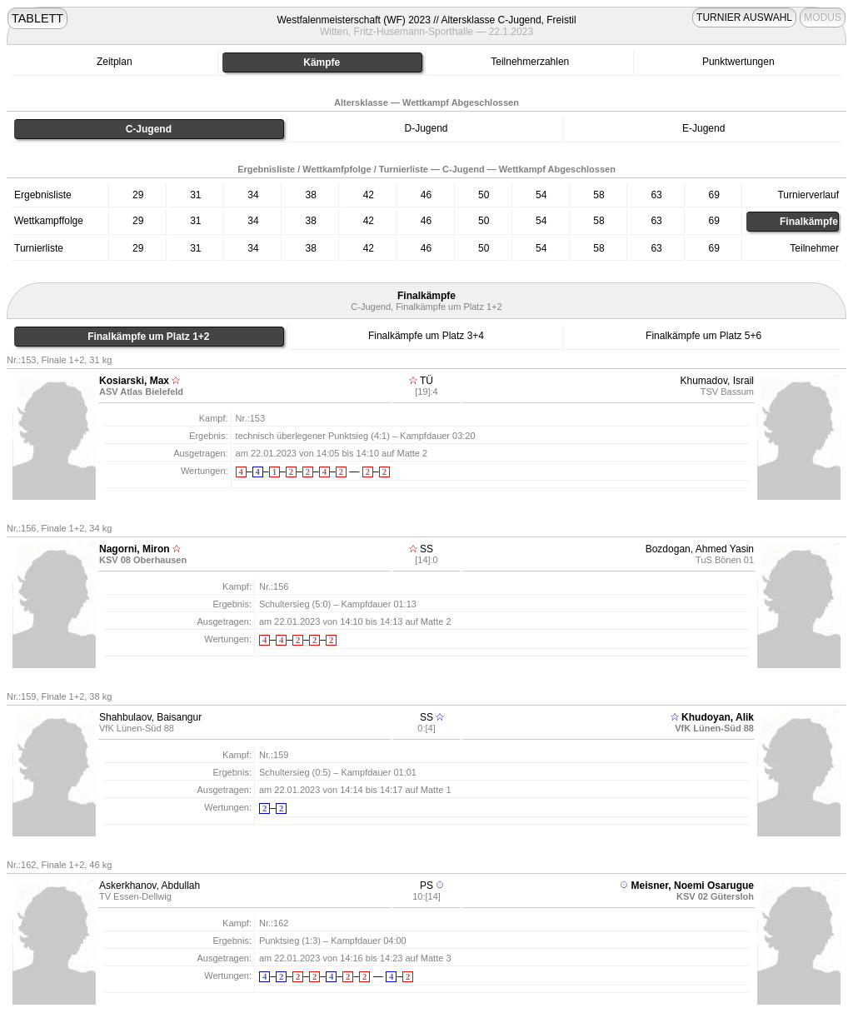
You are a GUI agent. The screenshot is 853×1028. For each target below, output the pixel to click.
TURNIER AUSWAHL (744, 17)
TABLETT (37, 18)
